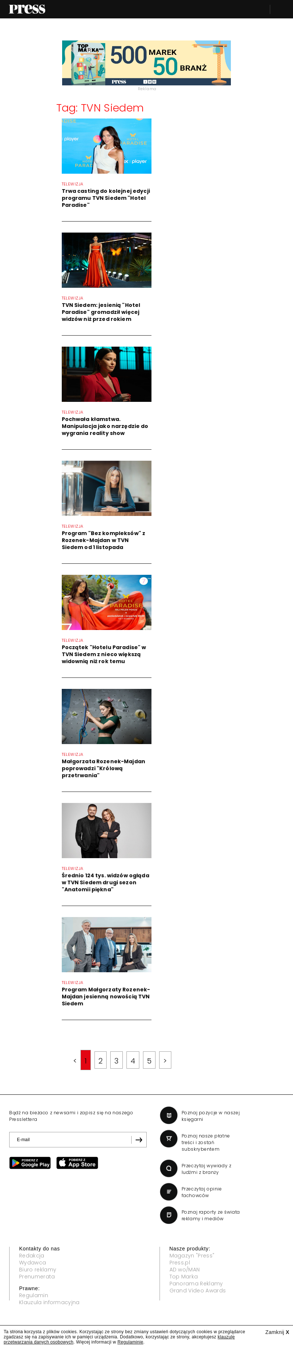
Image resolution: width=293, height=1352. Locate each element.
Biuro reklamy (37, 1269)
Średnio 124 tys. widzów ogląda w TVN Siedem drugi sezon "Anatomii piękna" (105, 882)
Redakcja (31, 1255)
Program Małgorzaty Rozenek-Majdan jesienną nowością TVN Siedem (106, 996)
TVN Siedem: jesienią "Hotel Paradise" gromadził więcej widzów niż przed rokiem (101, 312)
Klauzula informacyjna (49, 1302)
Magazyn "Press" (192, 1255)
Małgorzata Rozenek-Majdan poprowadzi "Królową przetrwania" (104, 768)
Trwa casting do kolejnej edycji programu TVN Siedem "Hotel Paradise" (106, 198)
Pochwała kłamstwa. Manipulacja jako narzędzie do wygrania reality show (105, 426)
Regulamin (33, 1295)
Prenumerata (37, 1276)
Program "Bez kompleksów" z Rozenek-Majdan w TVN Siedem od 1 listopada (104, 540)
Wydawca (32, 1262)
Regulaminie (130, 1342)
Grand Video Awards (197, 1290)
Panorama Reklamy (196, 1283)
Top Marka (183, 1276)
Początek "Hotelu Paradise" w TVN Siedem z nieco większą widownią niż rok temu (104, 654)
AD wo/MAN (184, 1269)
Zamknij (277, 1332)
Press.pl (179, 1262)
